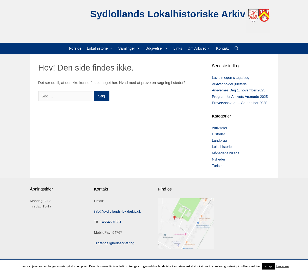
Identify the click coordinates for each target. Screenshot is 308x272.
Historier (218, 134)
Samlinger (130, 48)
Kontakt (222, 48)
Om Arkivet (200, 48)
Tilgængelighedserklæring (114, 243)
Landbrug (219, 141)
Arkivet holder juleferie (229, 84)
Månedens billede (226, 153)
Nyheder (218, 159)
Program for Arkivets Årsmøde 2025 (240, 97)
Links (177, 48)
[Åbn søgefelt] (236, 48)
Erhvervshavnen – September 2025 (239, 103)
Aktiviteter (220, 128)
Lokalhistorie (101, 48)
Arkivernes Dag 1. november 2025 (238, 90)
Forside (75, 48)
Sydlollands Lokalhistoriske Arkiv (168, 13)
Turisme (218, 166)
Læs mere (282, 266)
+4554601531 (110, 222)
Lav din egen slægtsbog (230, 78)
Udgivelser (158, 48)
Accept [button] (268, 266)
